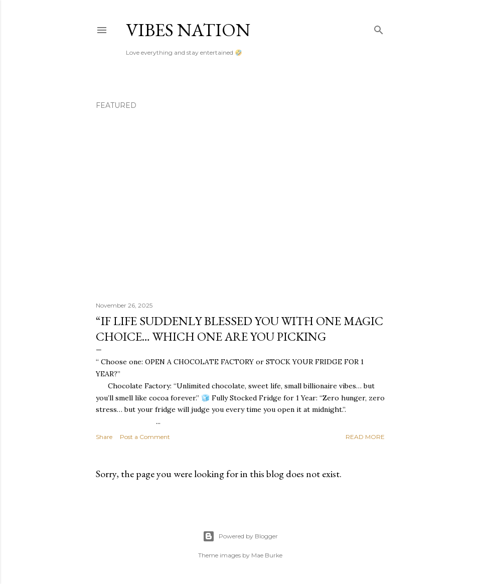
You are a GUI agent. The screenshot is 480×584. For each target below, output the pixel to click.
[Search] (379, 28)
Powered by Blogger (240, 536)
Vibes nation (188, 30)
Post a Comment (145, 437)
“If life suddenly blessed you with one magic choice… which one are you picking (239, 328)
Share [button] (104, 437)
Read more (365, 437)
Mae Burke (266, 555)
